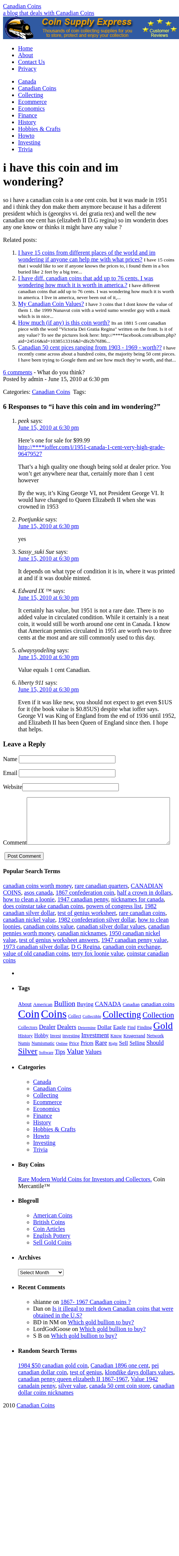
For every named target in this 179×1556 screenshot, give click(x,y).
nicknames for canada (137, 913)
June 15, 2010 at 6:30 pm (48, 427)
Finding (144, 1041)
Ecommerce (32, 102)
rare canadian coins (142, 927)
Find (131, 1041)
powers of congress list (113, 920)
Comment (15, 800)
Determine (87, 1041)
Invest (55, 1050)
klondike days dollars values (139, 1386)
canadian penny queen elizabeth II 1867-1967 (73, 1393)
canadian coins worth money (37, 900)
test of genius (86, 1386)
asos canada (38, 907)
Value (75, 1065)
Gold (163, 1040)
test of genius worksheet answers (59, 954)
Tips (60, 1066)
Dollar (104, 1041)
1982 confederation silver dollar (96, 934)
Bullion (64, 1018)
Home (25, 48)
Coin (28, 1028)
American (42, 1018)
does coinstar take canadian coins (43, 920)
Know (116, 1050)
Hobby (41, 1050)
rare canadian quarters (100, 900)
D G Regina (85, 961)
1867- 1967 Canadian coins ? (96, 1316)
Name (10, 759)
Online (62, 1057)
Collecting (30, 95)
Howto (26, 135)
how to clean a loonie (29, 913)
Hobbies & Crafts (39, 129)
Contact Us (31, 62)
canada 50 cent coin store (119, 1400)
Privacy (27, 68)
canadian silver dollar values (111, 941)
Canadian (131, 1018)
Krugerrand (134, 1050)
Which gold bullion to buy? (101, 1336)
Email (10, 773)
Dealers (66, 1041)
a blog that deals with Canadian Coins (48, 13)
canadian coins (157, 1018)
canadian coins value (48, 941)
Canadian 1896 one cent (120, 1380)
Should (155, 1057)
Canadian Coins (22, 6)
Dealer (47, 1041)
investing (71, 1050)
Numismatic (43, 1057)
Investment (95, 1049)
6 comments (17, 372)
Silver (27, 1065)
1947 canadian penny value (134, 954)
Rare (101, 1057)
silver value (72, 1400)
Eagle (119, 1041)
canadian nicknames (82, 947)
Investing (29, 142)
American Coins (52, 1229)
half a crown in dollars (144, 907)
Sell (123, 1057)
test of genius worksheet (87, 927)
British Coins (49, 1236)
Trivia (25, 149)
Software (46, 1067)
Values (93, 1066)
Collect (74, 1030)
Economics (31, 108)
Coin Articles (49, 1243)
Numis (24, 1057)
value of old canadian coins (36, 968)
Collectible (92, 1030)
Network (155, 1050)
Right (113, 1058)
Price (74, 1057)
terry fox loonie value (98, 968)
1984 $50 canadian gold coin (53, 1380)
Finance (27, 115)
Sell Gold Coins (52, 1257)
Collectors (28, 1041)
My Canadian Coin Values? (51, 304)
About (25, 55)
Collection (158, 1029)
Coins (54, 1028)
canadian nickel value (29, 934)
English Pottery (51, 1250)
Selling (137, 1057)
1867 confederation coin (85, 907)
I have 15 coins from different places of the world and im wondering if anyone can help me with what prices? (86, 256)
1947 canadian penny (83, 913)
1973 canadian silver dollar (35, 961)
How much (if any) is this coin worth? (64, 322)
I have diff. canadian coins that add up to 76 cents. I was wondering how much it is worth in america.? (85, 281)
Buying (85, 1018)
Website (12, 787)
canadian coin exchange (132, 961)
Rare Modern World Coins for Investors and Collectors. (85, 1193)
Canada (27, 81)
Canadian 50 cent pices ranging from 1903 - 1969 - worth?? (90, 347)
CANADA (108, 1018)
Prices (87, 1057)
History (27, 122)
